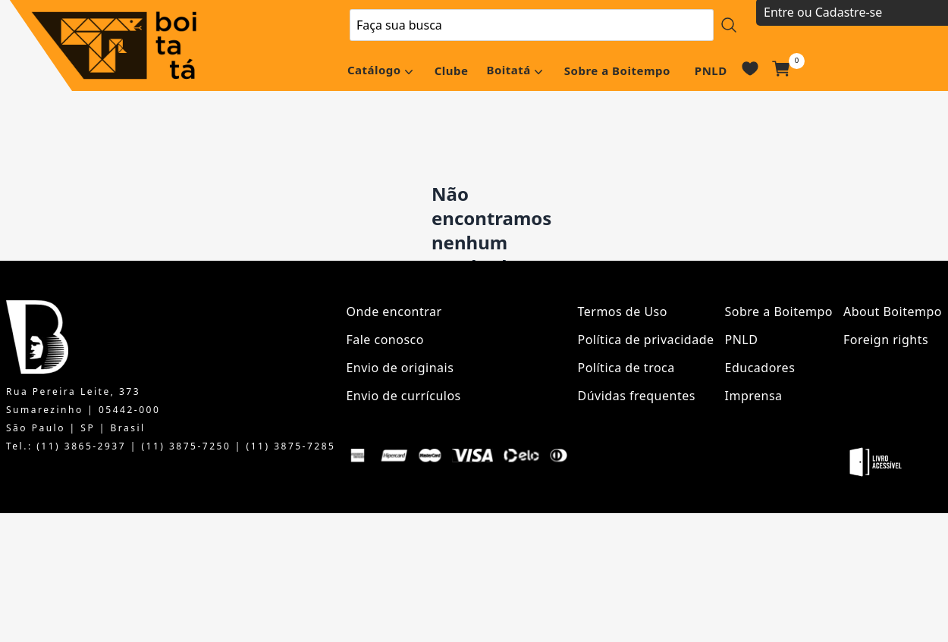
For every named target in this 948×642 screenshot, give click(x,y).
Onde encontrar (393, 311)
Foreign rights (885, 339)
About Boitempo (892, 311)
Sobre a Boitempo (617, 70)
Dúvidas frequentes (636, 395)
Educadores (760, 367)
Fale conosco (385, 339)
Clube (452, 70)
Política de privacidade (646, 339)
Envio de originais (400, 367)
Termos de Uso (622, 311)
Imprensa (754, 395)
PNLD (711, 70)
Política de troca (626, 367)
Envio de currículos (403, 395)
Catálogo (374, 69)
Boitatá (508, 69)
